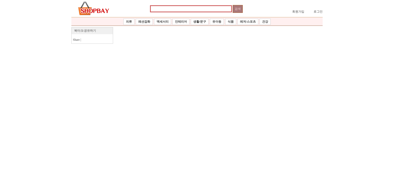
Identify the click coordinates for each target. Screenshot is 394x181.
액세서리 (163, 21)
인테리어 (181, 21)
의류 (129, 21)
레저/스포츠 (248, 21)
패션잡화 (144, 21)
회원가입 (298, 11)
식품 (231, 21)
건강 (265, 21)
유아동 (216, 21)
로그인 (318, 11)
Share (76, 39)
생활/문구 (199, 21)
